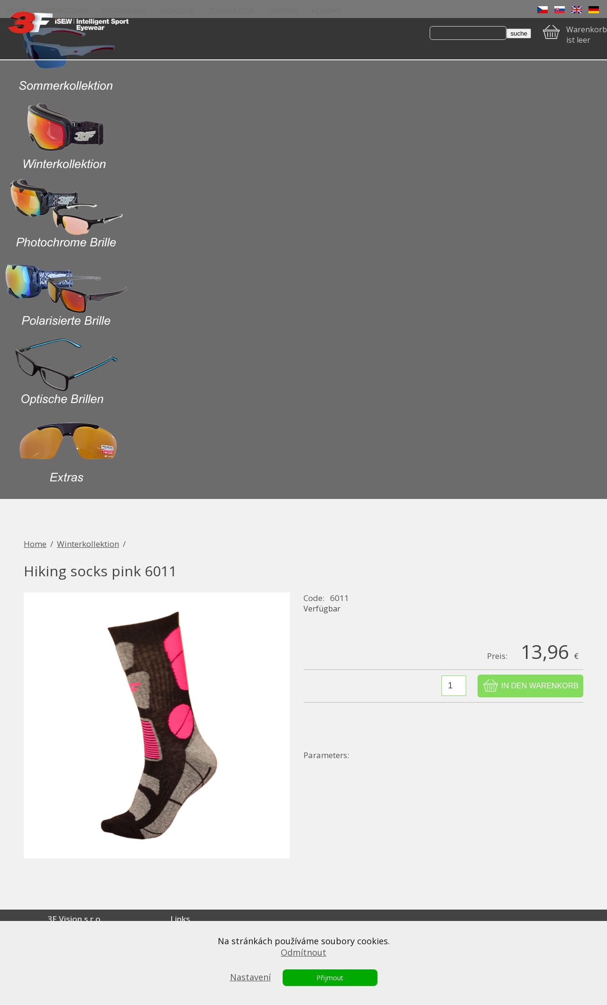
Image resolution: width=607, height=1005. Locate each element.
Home (35, 543)
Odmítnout (303, 952)
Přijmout (329, 977)
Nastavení (250, 977)
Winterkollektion (88, 543)
